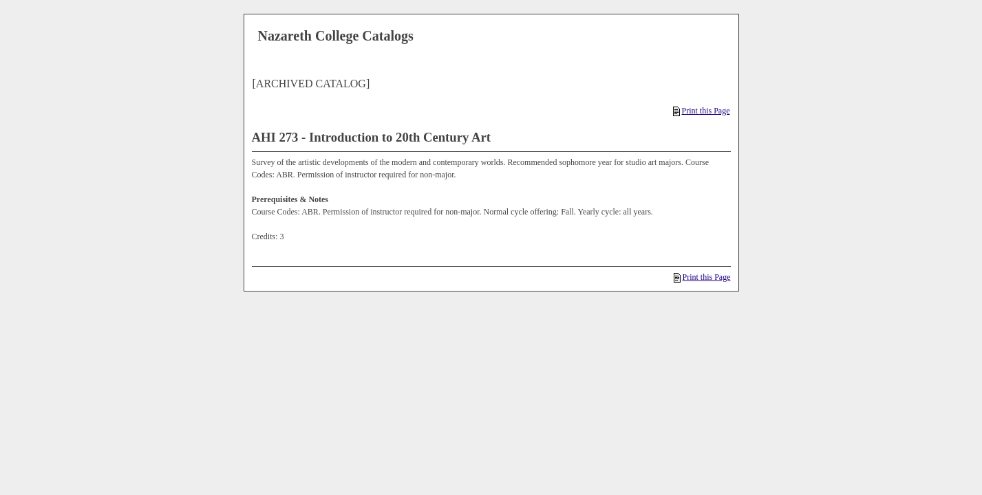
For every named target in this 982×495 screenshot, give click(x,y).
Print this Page (701, 111)
